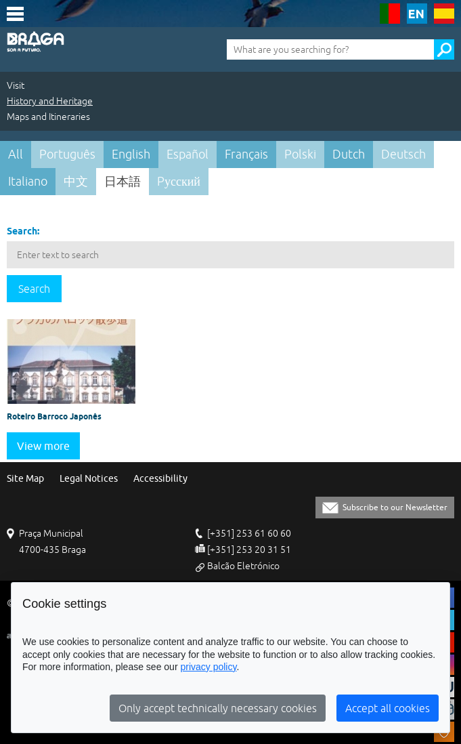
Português (67, 154)
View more (43, 446)
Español (187, 154)
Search (34, 289)
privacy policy (208, 666)
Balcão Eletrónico (243, 565)
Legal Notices (89, 479)
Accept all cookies (387, 708)
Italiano (27, 181)
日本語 (122, 181)
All (15, 154)
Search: (23, 231)
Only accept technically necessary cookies (217, 708)
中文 (76, 181)
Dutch (348, 154)
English (131, 154)
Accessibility (160, 479)
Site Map (25, 479)
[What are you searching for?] (330, 49)
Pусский (178, 181)
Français (246, 154)
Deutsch (403, 154)
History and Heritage (50, 101)
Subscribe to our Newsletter (395, 507)
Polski (300, 154)
